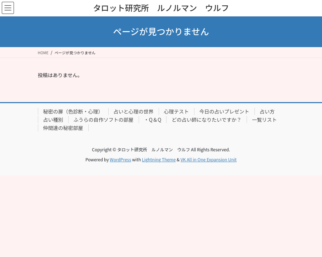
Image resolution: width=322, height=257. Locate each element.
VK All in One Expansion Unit (208, 159)
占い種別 (53, 119)
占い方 (267, 111)
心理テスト (176, 111)
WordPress (120, 159)
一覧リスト (264, 119)
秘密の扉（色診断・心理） (73, 111)
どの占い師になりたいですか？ (207, 119)
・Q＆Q (153, 119)
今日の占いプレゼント (224, 111)
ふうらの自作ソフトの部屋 (104, 119)
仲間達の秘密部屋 (63, 127)
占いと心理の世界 (134, 111)
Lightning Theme (159, 159)
